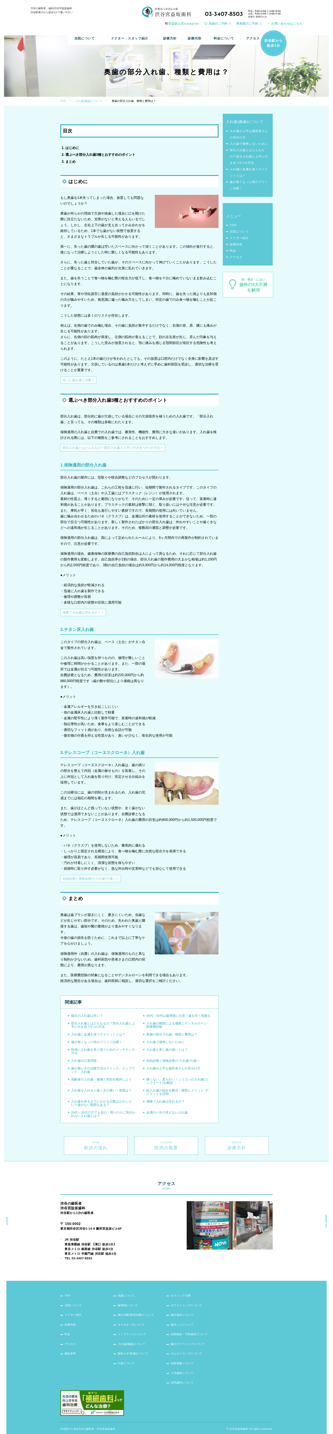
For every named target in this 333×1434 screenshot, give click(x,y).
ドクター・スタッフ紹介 (130, 35)
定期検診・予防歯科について (191, 1325)
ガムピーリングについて (188, 1345)
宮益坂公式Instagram (183, 23)
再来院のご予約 (247, 23)
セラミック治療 (182, 1285)
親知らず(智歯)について (134, 1345)
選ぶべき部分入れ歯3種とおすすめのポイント (100, 157)
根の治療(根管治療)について (137, 1305)
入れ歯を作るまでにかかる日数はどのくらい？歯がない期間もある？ (101, 1105)
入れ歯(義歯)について (89, 102)
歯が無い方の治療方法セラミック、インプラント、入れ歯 (103, 1072)
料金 (233, 253)
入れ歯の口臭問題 (84, 1063)
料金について (224, 35)
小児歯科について (183, 1365)
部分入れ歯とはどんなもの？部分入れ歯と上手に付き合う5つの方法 (103, 1027)
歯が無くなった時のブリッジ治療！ (96, 1044)
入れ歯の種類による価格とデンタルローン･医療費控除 (177, 1027)
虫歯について (127, 1285)
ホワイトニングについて (188, 1295)
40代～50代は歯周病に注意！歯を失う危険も (178, 1018)
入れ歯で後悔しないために (165, 1044)
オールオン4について (133, 1315)
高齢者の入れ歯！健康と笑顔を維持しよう (101, 1081)
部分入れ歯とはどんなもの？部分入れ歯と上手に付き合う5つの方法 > (116, 450)
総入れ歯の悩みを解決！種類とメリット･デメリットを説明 (177, 1094)
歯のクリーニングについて (189, 1335)
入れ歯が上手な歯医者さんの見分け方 (173, 1070)
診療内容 (195, 35)
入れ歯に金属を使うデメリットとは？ (98, 1036)
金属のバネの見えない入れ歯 (167, 1115)
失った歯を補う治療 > (79, 382)
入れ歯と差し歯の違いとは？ (167, 1052)
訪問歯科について (183, 1374)
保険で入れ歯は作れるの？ (165, 1103)
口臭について (127, 1355)
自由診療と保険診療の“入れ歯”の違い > (92, 881)
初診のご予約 (218, 23)
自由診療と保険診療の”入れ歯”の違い (172, 1063)
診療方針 (170, 35)
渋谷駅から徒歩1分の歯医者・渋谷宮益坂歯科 (87, 1421)
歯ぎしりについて (183, 1315)
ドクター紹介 (239, 240)
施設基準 (71, 1345)
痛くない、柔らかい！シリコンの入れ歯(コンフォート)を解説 (177, 1083)
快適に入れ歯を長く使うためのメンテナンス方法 (103, 1053)
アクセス (253, 35)
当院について (84, 35)
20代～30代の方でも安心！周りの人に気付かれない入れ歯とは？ (103, 1116)
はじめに (72, 150)
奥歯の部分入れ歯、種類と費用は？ (171, 1036)
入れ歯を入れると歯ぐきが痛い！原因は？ (101, 1092)
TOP (63, 102)
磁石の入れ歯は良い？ (87, 1018)
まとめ (70, 164)
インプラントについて (133, 1325)
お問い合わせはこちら (286, 23)
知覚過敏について (183, 1355)
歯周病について (129, 1295)
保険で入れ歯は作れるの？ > (84, 615)
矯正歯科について (183, 1305)
